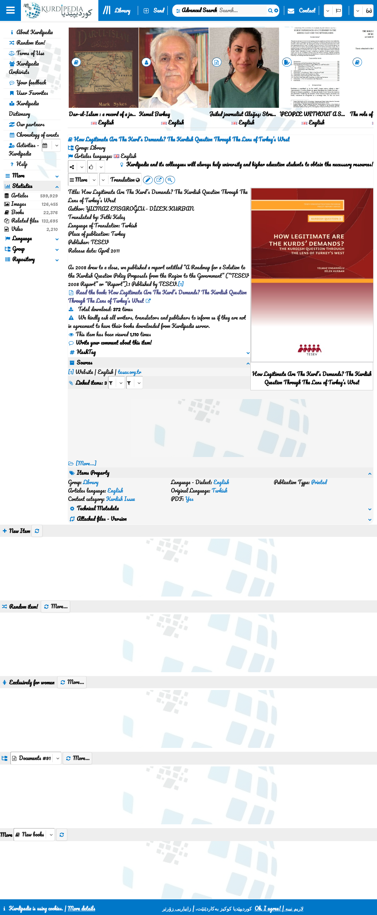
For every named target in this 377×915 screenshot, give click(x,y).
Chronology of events (34, 134)
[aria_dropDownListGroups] (36, 733)
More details (81, 908)
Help (18, 164)
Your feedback (27, 82)
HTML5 (206, 891)
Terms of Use (26, 53)
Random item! (27, 42)
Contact (307, 10)
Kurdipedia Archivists (24, 67)
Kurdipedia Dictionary (24, 108)
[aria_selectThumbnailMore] (34, 809)
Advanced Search (199, 10)
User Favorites (28, 93)
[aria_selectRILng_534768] (135, 374)
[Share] (76, 166)
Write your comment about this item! (110, 342)
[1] (181, 284)
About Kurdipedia (31, 32)
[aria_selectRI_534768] (116, 374)
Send (158, 10)
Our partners (27, 124)
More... (55, 581)
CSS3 (179, 891)
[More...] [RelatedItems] (86, 463)
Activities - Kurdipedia (24, 149)
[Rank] (96, 166)
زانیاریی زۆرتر (176, 908)
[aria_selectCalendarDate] (51, 145)
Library (122, 10)
